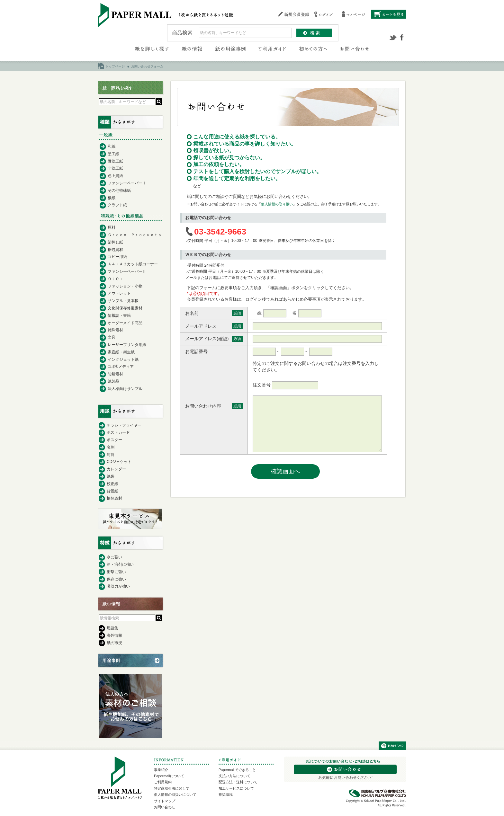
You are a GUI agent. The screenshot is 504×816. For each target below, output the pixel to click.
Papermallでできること (237, 770)
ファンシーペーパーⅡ (127, 271)
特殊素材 (115, 330)
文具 (111, 337)
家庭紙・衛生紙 (121, 352)
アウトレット (119, 293)
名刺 (110, 447)
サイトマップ (164, 801)
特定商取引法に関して (171, 788)
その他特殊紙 (119, 190)
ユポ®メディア (121, 366)
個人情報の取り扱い (277, 204)
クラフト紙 (117, 205)
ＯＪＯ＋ (115, 279)
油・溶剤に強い (120, 564)
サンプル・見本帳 (123, 300)
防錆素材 (115, 374)
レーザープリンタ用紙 (127, 344)
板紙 (111, 198)
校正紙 (112, 484)
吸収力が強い (118, 586)
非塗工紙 (115, 168)
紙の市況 (114, 643)
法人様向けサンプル (125, 388)
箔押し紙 (115, 242)
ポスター (114, 440)
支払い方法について (234, 776)
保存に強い (116, 579)
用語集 (112, 628)
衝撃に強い (116, 572)
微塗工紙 (115, 161)
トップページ (115, 66)
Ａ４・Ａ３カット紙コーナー (133, 264)
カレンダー (116, 469)
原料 (111, 227)
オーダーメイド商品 (125, 323)
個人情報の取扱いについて (175, 794)
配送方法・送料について (238, 782)
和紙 (111, 146)
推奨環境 (226, 794)
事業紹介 (161, 770)
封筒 (110, 454)
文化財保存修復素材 (125, 308)
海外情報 (114, 635)
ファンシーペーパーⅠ (127, 183)
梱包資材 (115, 249)
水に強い (114, 557)
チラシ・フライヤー (124, 425)
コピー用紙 (117, 256)
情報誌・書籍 (119, 315)
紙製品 (113, 381)
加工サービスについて (236, 788)
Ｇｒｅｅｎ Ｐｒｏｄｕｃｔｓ (135, 235)
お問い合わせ (164, 807)
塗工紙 (113, 154)
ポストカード (118, 432)
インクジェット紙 (123, 359)
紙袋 (110, 476)
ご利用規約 (163, 782)
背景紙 (112, 491)
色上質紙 (115, 175)
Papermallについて (169, 776)
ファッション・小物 (125, 286)
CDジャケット (119, 461)
